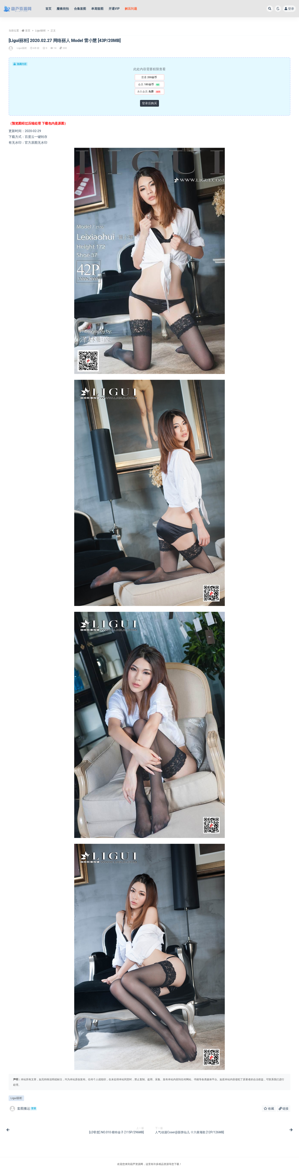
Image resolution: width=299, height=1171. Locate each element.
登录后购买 (149, 103)
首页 (27, 30)
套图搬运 (23, 1108)
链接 (283, 1108)
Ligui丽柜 (40, 30)
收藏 (269, 1108)
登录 (289, 8)
